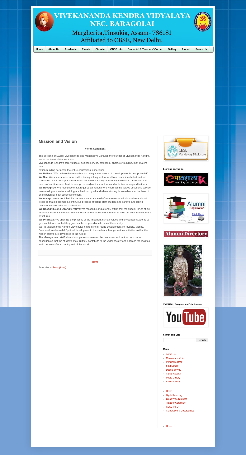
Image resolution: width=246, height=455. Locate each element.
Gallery (172, 49)
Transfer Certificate (176, 403)
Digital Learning (174, 395)
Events (86, 49)
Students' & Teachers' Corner (145, 49)
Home (39, 49)
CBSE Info (116, 49)
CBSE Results (173, 373)
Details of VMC (174, 370)
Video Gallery (173, 381)
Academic (70, 49)
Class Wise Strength (176, 399)
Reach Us (201, 49)
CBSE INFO (172, 407)
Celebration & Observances (180, 410)
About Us (53, 49)
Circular (100, 49)
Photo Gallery (173, 377)
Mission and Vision (175, 358)
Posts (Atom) (59, 267)
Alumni (186, 49)
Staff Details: (172, 365)
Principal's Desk (174, 362)
